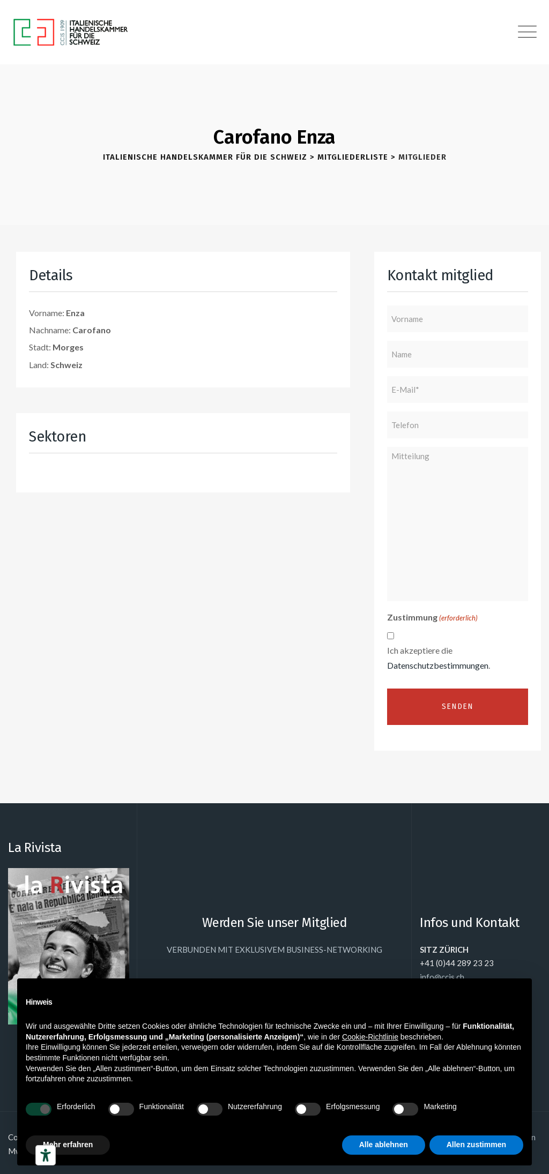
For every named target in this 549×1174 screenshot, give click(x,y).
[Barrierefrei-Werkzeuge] (45, 1155)
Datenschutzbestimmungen (437, 665)
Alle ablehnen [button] (383, 1144)
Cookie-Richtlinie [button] (370, 1037)
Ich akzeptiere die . (438, 657)
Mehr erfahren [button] (68, 1144)
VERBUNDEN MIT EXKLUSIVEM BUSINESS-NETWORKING (274, 949)
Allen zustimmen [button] (476, 1144)
